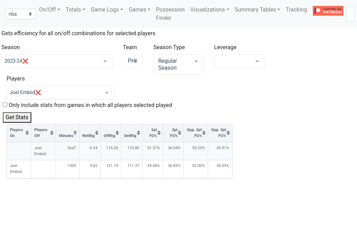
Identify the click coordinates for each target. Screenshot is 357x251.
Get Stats (17, 117)
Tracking (296, 9)
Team (130, 47)
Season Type (169, 47)
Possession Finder (170, 13)
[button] (49, 10)
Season (10, 47)
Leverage (225, 47)
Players (16, 78)
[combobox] (350, 14)
